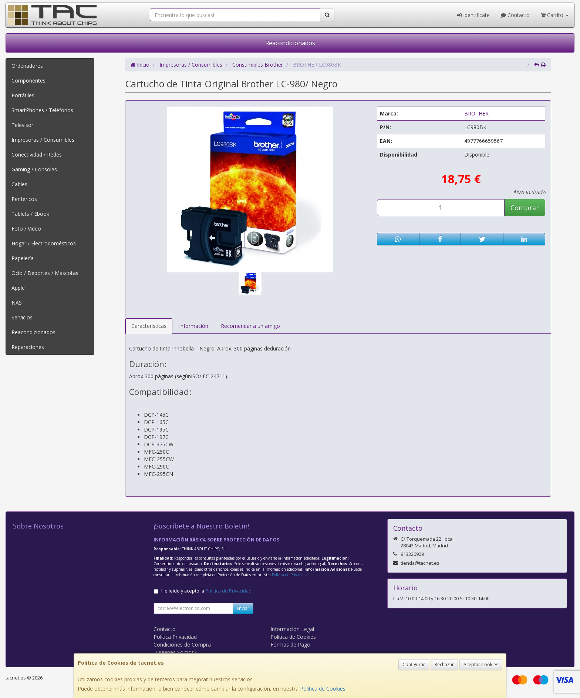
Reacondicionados (290, 43)
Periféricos (24, 198)
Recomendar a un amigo (250, 325)
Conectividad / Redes (36, 154)
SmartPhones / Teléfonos (42, 110)
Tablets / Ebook (30, 213)
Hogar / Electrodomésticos (43, 243)
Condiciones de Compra (182, 644)
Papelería (22, 258)
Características (148, 325)
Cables (19, 184)
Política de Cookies (322, 688)
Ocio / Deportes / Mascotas (44, 272)
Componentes (28, 80)
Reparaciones (27, 346)
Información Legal (292, 628)
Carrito (555, 15)
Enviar (243, 608)
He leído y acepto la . (207, 591)
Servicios (22, 317)
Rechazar (444, 664)
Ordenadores (27, 65)
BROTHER (476, 113)
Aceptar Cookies (480, 664)
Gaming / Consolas (34, 169)
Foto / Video (26, 228)
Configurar (413, 664)
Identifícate (473, 15)
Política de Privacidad (290, 574)
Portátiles (22, 95)
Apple (18, 287)
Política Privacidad (175, 636)
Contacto (515, 15)
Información (193, 325)
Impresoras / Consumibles (42, 139)
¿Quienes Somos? (175, 652)
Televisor (22, 124)
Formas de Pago (290, 644)
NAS (16, 302)
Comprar (524, 207)
